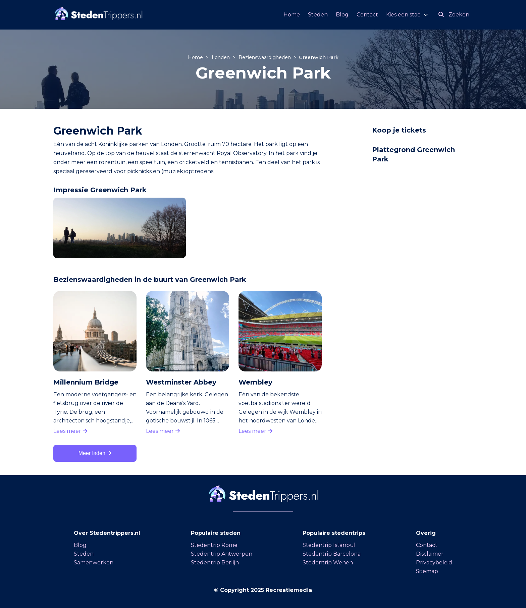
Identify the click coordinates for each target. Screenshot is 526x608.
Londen (221, 57)
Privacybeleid (434, 562)
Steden (318, 14)
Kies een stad (403, 14)
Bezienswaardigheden (265, 57)
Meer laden (95, 453)
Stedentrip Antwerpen (221, 554)
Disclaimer (429, 554)
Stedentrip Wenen (328, 562)
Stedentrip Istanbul (329, 545)
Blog (342, 14)
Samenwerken (93, 562)
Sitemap (427, 571)
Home (291, 14)
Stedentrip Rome (214, 545)
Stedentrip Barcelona (332, 554)
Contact (367, 14)
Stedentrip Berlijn (215, 562)
